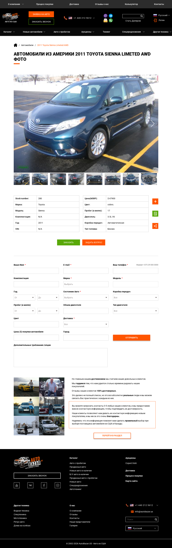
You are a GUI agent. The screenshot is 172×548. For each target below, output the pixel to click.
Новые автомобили (32, 32)
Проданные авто (78, 467)
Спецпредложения (131, 32)
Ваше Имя (20, 264)
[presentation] (135, 322)
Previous (19, 124)
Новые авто (75, 482)
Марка (67, 278)
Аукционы (86, 32)
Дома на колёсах (22, 525)
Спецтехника (20, 514)
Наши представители (80, 522)
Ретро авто (19, 522)
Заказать (68, 242)
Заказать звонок (41, 21)
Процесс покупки (44, 4)
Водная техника (21, 511)
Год (15, 291)
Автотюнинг (76, 489)
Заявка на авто (41, 14)
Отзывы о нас (102, 4)
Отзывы (74, 514)
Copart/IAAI (131, 463)
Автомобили (27, 45)
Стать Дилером (133, 21)
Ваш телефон (135, 264)
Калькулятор (131, 4)
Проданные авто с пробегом (83, 478)
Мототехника (20, 518)
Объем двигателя (72, 305)
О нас (72, 505)
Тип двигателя (120, 305)
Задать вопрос (94, 242)
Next (152, 124)
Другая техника (160, 32)
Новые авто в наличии (81, 470)
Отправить (131, 337)
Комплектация (21, 278)
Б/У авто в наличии (79, 474)
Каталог (8, 32)
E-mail (67, 264)
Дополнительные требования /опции (32, 345)
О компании (14, 4)
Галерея (74, 525)
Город (66, 332)
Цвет (16, 318)
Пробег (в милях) (22, 305)
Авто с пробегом (62, 32)
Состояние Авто (72, 291)
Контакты (74, 518)
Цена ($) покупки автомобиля (28, 332)
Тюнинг (106, 32)
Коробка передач (121, 291)
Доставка (74, 4)
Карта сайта (131, 481)
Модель (118, 278)
